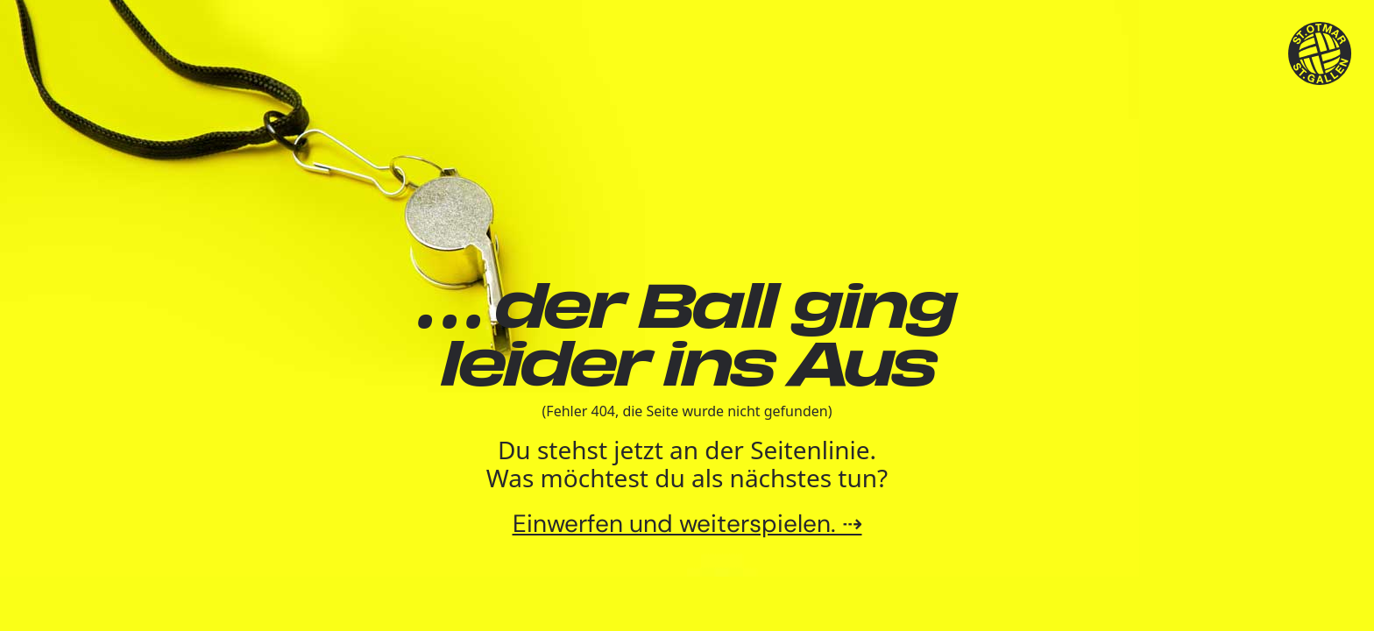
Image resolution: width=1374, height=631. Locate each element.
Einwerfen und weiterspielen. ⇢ (687, 523)
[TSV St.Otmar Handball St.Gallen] (1320, 54)
